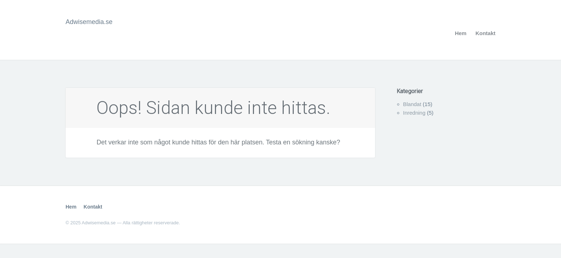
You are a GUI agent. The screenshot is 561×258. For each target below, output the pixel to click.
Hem (461, 33)
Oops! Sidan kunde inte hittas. (213, 107)
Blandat (412, 104)
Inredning (414, 113)
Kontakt (485, 33)
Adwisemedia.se (89, 21)
